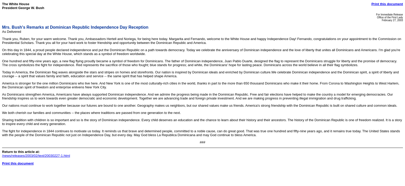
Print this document (387, 4)
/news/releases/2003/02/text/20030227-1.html (36, 156)
